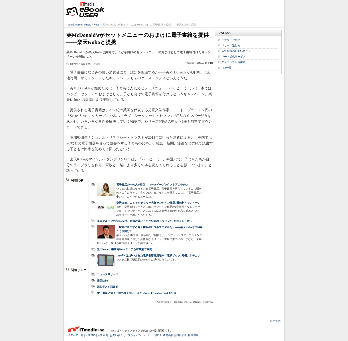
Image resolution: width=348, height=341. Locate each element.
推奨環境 (193, 335)
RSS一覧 (226, 67)
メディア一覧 (75, 335)
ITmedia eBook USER (85, 9)
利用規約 (275, 321)
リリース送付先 (230, 45)
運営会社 (168, 335)
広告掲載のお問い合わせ (236, 51)
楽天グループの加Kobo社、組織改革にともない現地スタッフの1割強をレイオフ (144, 221)
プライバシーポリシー (141, 335)
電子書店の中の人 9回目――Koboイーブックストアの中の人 (152, 184)
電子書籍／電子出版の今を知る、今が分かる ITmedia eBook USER (136, 293)
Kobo (96, 24)
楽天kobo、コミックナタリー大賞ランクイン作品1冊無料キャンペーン (158, 202)
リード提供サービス (233, 56)
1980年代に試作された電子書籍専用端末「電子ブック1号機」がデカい (158, 255)
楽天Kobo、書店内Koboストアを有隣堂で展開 (124, 249)
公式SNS (90, 335)
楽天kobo (102, 280)
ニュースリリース (107, 274)
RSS (158, 335)
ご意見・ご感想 (230, 39)
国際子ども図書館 (107, 286)
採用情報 (180, 335)
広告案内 (102, 335)
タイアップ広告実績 (233, 62)
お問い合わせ (118, 335)
